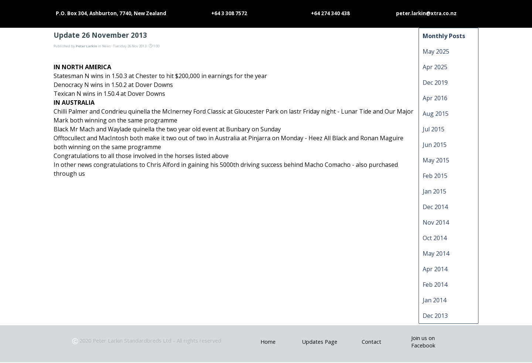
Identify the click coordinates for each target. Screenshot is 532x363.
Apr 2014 (435, 269)
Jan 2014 (434, 300)
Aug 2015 (436, 114)
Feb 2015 (435, 176)
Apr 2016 (435, 98)
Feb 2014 (435, 284)
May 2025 (436, 51)
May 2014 (436, 253)
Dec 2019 (435, 82)
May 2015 (436, 160)
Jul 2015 (433, 129)
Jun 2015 (435, 145)
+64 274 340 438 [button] (330, 13)
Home (268, 341)
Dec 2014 (435, 207)
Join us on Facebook (423, 341)
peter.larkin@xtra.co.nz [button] (426, 13)
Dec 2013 (435, 316)
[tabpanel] (148, 340)
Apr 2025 (435, 67)
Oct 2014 (435, 238)
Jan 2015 (434, 191)
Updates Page (319, 341)
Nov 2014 (436, 222)
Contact (371, 341)
